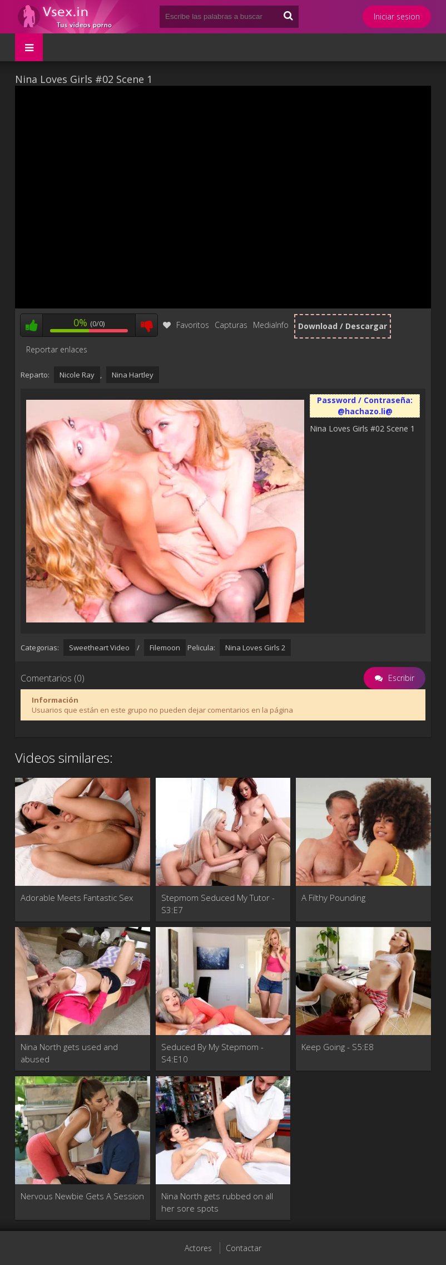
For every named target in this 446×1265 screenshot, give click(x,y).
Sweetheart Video (99, 648)
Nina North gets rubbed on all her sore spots (217, 1202)
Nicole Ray (77, 375)
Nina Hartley (132, 375)
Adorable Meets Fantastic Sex (77, 897)
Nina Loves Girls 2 (255, 648)
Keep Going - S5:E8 (337, 1046)
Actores (198, 1248)
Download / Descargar (342, 326)
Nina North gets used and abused (69, 1053)
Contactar (243, 1248)
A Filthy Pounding (333, 897)
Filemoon (165, 648)
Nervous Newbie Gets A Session (82, 1196)
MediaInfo (271, 325)
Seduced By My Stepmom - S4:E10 (212, 1053)
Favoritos (186, 325)
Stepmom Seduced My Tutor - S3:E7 (218, 903)
